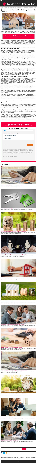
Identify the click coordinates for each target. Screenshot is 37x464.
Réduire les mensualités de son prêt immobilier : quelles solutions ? (11, 347)
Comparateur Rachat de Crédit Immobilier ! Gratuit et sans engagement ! (18, 36)
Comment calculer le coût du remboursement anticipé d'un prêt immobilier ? (13, 324)
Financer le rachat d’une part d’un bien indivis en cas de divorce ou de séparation (13, 254)
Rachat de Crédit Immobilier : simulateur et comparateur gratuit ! (28, 7)
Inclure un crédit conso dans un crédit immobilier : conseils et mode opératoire (13, 231)
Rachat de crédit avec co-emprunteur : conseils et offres (10, 440)
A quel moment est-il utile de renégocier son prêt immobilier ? (10, 208)
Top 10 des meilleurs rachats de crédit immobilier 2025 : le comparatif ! (12, 277)
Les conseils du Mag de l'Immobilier (8, 7)
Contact (18, 461)
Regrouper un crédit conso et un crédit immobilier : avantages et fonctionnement (13, 393)
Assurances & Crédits (16, 7)
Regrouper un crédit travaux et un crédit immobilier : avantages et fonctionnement (14, 370)
